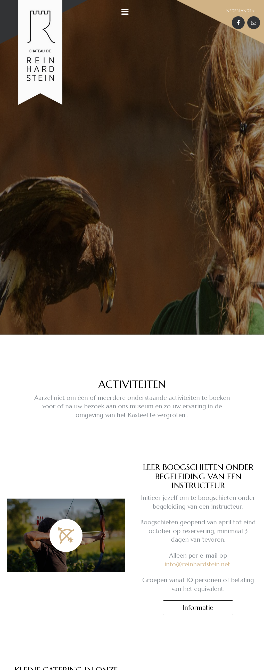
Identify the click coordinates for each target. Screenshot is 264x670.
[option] (132, 167)
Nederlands (240, 10)
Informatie (198, 608)
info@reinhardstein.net (197, 564)
